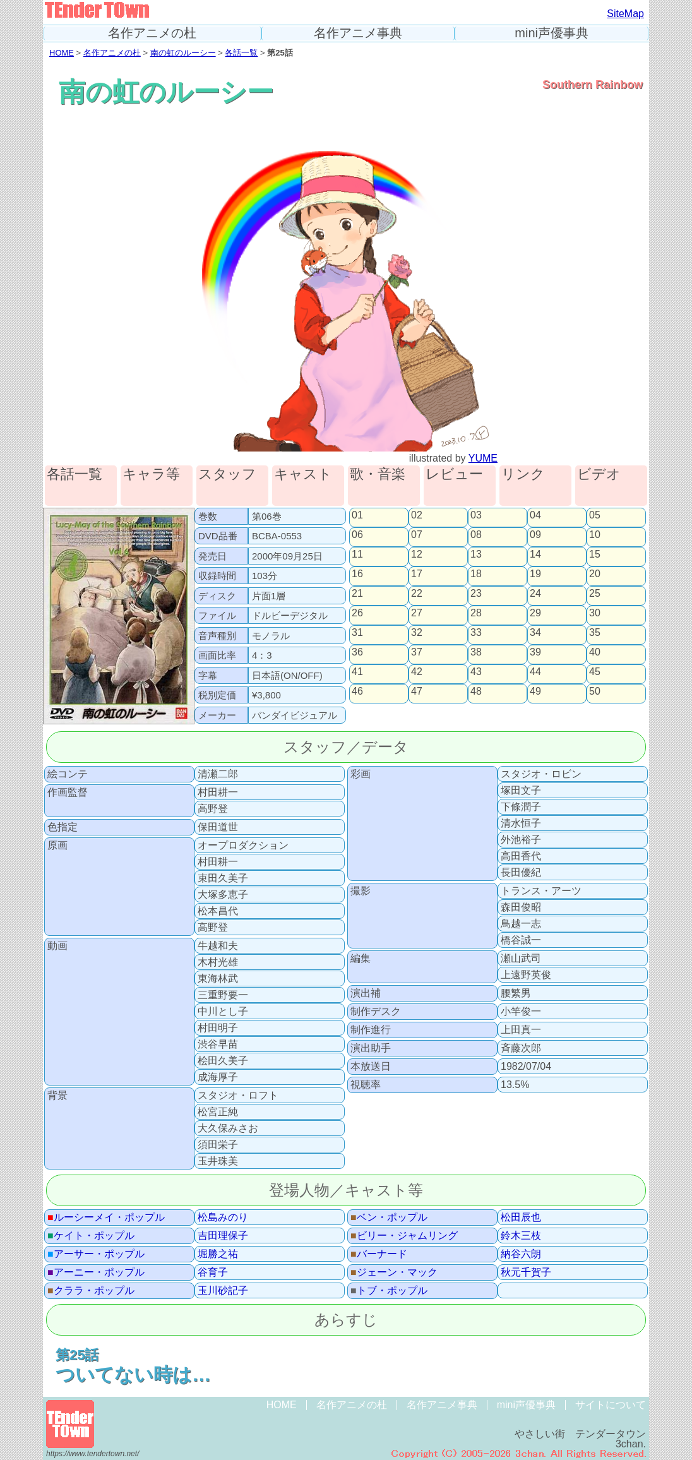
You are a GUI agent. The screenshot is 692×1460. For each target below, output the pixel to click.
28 (476, 613)
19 (535, 574)
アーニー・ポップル (96, 1272)
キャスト (303, 474)
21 (357, 594)
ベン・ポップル (388, 1217)
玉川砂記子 (223, 1291)
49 (535, 691)
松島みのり (223, 1217)
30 (594, 613)
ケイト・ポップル (90, 1236)
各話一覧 (241, 52)
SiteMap (625, 13)
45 (594, 672)
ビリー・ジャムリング (404, 1236)
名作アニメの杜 (152, 33)
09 (535, 535)
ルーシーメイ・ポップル (106, 1217)
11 (357, 554)
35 (594, 633)
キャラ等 (151, 474)
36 (357, 652)
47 (416, 691)
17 (416, 574)
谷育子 (213, 1272)
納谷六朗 (521, 1254)
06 (357, 535)
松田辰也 (521, 1217)
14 (535, 554)
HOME (61, 52)
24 (535, 594)
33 (476, 633)
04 (535, 515)
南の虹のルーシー (183, 52)
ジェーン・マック (394, 1272)
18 (476, 574)
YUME (483, 458)
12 (416, 554)
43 (476, 672)
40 (594, 652)
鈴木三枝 (521, 1236)
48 (476, 691)
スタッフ (227, 474)
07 (416, 535)
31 (357, 633)
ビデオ (599, 474)
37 (416, 652)
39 (535, 652)
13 (476, 554)
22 (416, 594)
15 (594, 554)
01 (357, 515)
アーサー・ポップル (96, 1254)
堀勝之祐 (218, 1254)
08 (476, 535)
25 (594, 594)
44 (535, 672)
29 (535, 613)
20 (594, 574)
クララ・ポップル (90, 1291)
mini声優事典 (551, 33)
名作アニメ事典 (358, 33)
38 (476, 652)
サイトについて (610, 1404)
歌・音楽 (377, 474)
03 (476, 515)
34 (535, 633)
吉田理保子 (223, 1236)
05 (594, 515)
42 (416, 672)
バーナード (378, 1254)
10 (594, 535)
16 (357, 574)
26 (357, 613)
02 (416, 515)
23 (476, 594)
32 (416, 633)
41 (357, 672)
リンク (523, 474)
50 (594, 691)
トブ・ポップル (388, 1291)
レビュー (454, 474)
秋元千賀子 (526, 1272)
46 (357, 691)
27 (416, 613)
